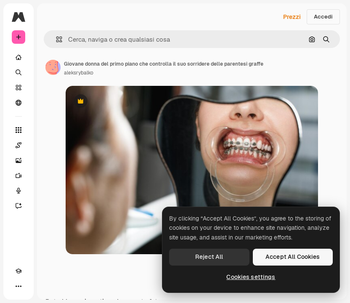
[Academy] (18, 271)
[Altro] (18, 286)
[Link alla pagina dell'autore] (53, 67)
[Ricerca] (18, 72)
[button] (55, 39)
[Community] (18, 102)
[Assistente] (18, 206)
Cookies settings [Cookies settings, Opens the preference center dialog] (250, 277)
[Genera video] (18, 175)
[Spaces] (18, 145)
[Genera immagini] (18, 160)
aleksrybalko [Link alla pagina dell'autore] (78, 72)
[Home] (18, 57)
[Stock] (18, 87)
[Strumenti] (18, 130)
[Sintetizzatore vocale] (18, 190)
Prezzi (292, 17)
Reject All (209, 256)
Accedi (323, 16)
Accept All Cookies (292, 256)
